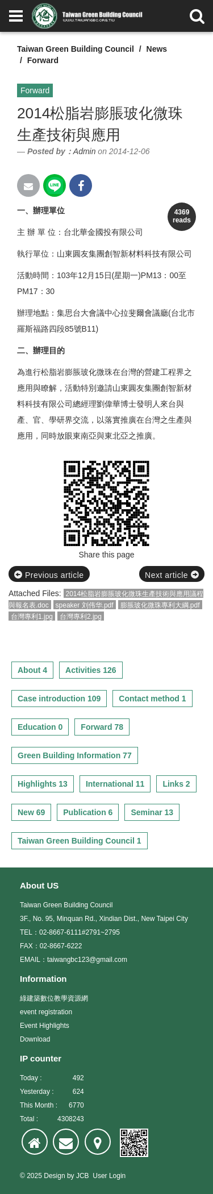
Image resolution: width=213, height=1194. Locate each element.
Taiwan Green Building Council (75, 48)
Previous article (49, 575)
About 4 (32, 670)
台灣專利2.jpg (81, 617)
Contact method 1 (152, 698)
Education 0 (40, 727)
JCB (82, 1176)
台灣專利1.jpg (32, 617)
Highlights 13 (43, 783)
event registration (46, 1012)
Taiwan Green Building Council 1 (79, 840)
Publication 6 (87, 812)
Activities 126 (90, 670)
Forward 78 (102, 727)
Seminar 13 (152, 812)
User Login (109, 1176)
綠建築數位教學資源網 (54, 998)
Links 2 (176, 783)
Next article (172, 575)
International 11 (115, 783)
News (157, 48)
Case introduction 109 (59, 698)
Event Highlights (44, 1026)
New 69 (31, 812)
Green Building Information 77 (75, 755)
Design (54, 1176)
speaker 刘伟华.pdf (85, 605)
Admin (84, 151)
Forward (43, 60)
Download (35, 1039)
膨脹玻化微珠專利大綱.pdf (160, 605)
